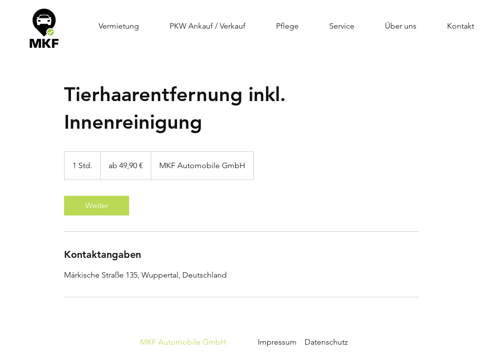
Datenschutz (326, 342)
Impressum (217, 342)
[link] (96, 205)
